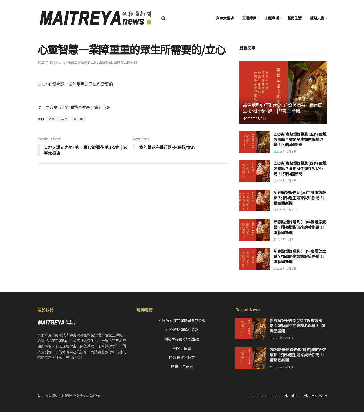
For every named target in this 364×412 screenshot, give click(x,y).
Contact (257, 395)
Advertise (290, 395)
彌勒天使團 (182, 348)
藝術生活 (294, 17)
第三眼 (78, 119)
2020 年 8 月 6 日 (49, 62)
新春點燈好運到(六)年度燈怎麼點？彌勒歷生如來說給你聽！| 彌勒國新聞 (282, 108)
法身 (52, 119)
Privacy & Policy (315, 395)
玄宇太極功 (225, 17)
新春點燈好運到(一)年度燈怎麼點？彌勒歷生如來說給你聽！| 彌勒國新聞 (300, 256)
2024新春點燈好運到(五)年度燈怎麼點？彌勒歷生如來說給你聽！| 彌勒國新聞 (300, 139)
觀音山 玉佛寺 (182, 366)
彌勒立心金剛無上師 (82, 62)
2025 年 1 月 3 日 (254, 118)
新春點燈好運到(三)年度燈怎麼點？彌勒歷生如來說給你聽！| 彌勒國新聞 (300, 198)
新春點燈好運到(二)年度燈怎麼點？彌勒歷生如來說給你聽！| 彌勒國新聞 (300, 227)
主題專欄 (272, 17)
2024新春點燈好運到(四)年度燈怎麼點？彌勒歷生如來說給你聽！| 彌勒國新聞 (300, 168)
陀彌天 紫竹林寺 (182, 357)
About (273, 395)
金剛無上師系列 (125, 62)
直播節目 (249, 17)
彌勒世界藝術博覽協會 (182, 338)
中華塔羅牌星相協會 (182, 329)
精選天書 (317, 17)
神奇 (64, 119)
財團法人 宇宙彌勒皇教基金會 (182, 320)
